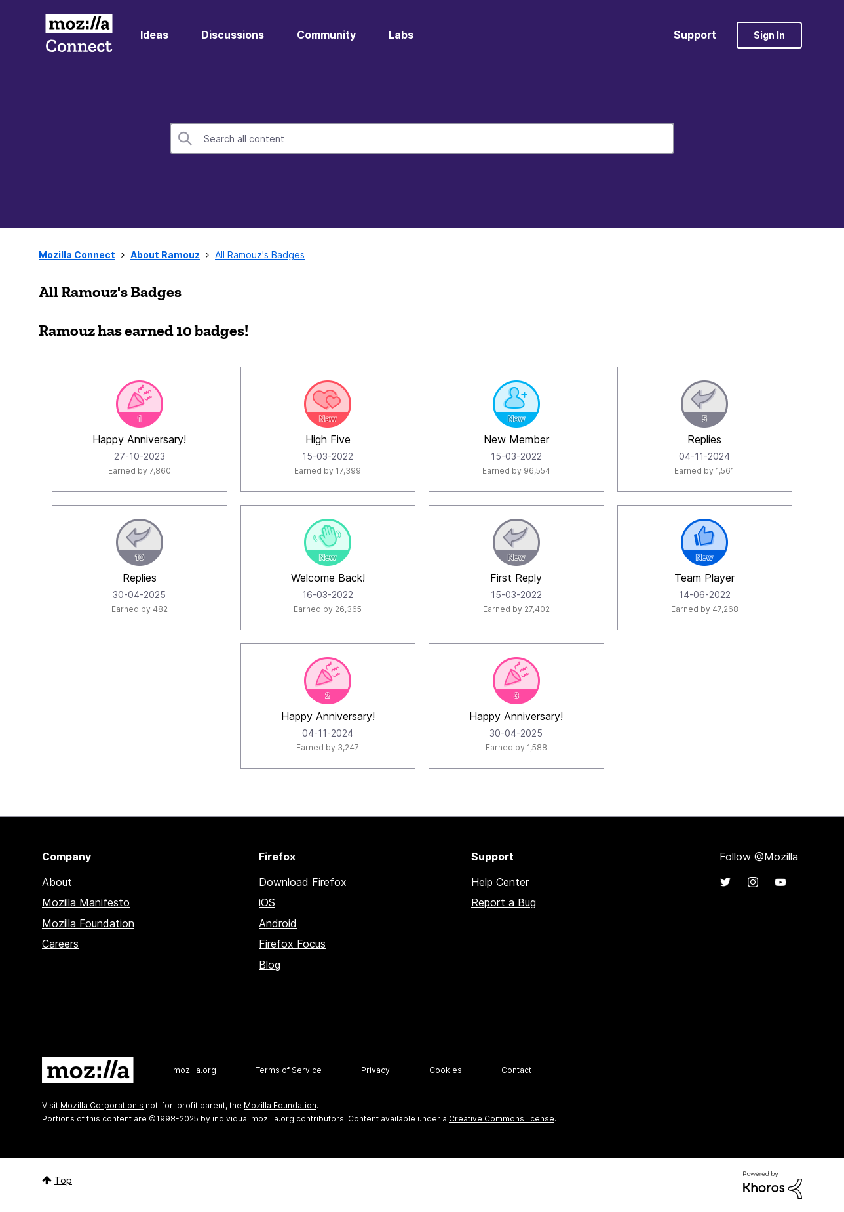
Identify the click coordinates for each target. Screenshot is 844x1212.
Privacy (375, 1070)
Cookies (445, 1070)
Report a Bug (503, 902)
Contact (516, 1070)
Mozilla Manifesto (86, 902)
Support (695, 34)
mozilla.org (194, 1070)
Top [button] (63, 1180)
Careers (60, 943)
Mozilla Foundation (88, 923)
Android (278, 923)
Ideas (154, 34)
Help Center (500, 882)
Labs (401, 34)
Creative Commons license (501, 1118)
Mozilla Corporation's (102, 1105)
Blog (269, 964)
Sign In (769, 35)
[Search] (422, 138)
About (57, 882)
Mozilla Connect (78, 35)
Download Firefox (303, 882)
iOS (267, 902)
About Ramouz (165, 254)
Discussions (232, 34)
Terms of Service (289, 1070)
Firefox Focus (292, 943)
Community (326, 34)
